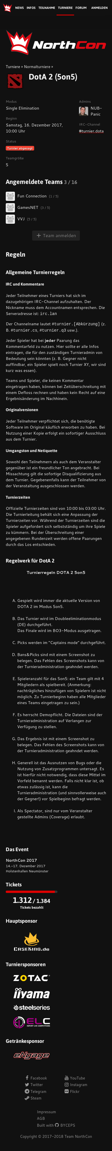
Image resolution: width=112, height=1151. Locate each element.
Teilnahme (46, 7)
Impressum (46, 1111)
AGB (41, 1118)
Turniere (65, 7)
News (19, 7)
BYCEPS (65, 1125)
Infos (31, 7)
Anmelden (99, 7)
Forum (81, 7)
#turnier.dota (91, 131)
